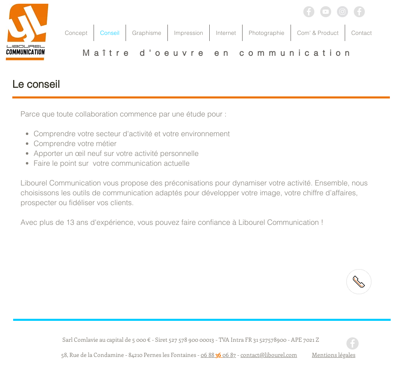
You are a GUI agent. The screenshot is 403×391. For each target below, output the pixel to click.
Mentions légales (333, 355)
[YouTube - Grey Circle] (325, 11)
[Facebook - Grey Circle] (308, 11)
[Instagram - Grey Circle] (342, 11)
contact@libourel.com (268, 355)
